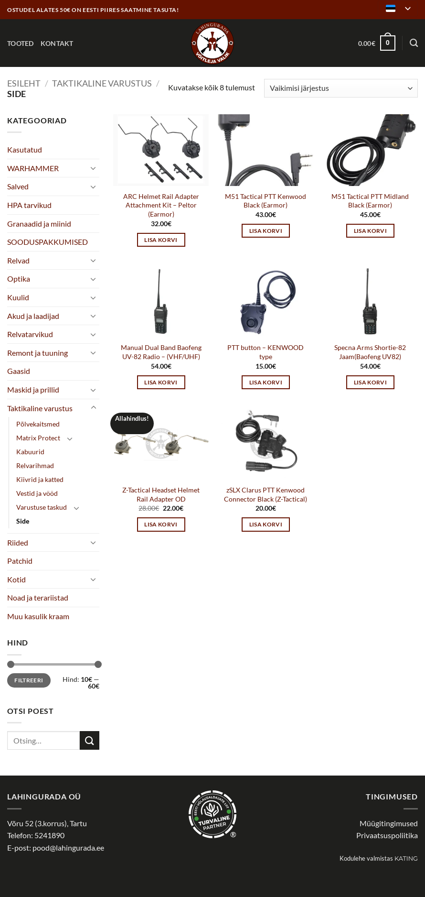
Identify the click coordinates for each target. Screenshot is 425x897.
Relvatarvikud (30, 334)
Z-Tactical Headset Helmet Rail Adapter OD (161, 494)
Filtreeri (28, 680)
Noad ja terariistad (37, 597)
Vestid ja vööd (37, 493)
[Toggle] (93, 168)
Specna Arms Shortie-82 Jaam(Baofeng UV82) (370, 352)
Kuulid (18, 297)
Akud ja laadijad (33, 315)
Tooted (20, 43)
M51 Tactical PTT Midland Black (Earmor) (370, 200)
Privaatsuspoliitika (387, 835)
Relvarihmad (35, 465)
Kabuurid (30, 452)
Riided (17, 542)
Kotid (16, 579)
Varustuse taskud (41, 507)
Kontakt (57, 43)
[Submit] (89, 740)
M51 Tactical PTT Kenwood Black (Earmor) (265, 200)
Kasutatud (24, 149)
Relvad (18, 260)
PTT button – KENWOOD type (265, 352)
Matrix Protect (38, 438)
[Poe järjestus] (341, 88)
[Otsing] (414, 43)
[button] (376, 43)
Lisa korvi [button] (160, 240)
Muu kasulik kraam (38, 616)
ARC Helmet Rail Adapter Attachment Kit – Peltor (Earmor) (161, 205)
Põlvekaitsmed (38, 424)
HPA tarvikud (29, 204)
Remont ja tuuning (37, 352)
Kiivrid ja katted (40, 479)
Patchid (19, 560)
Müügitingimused (389, 823)
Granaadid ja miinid (39, 223)
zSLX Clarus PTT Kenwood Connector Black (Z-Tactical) (265, 494)
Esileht (24, 83)
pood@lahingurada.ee (68, 847)
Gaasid (18, 370)
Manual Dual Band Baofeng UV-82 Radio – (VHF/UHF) (161, 352)
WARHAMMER (33, 168)
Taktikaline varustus (102, 83)
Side (22, 521)
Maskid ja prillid (33, 389)
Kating (406, 858)
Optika (18, 278)
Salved (18, 186)
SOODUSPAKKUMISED (47, 241)
